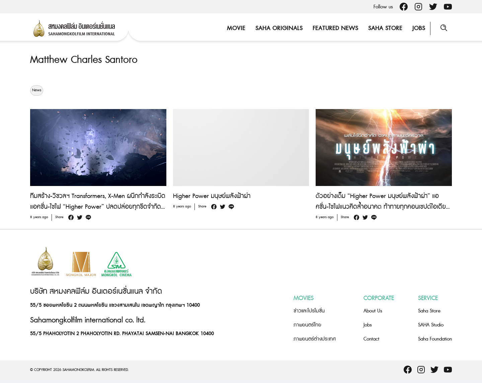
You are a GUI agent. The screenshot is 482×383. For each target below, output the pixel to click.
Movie (236, 28)
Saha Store (385, 28)
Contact (371, 339)
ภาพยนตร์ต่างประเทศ (315, 339)
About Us (373, 311)
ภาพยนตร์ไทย (307, 325)
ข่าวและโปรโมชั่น (309, 311)
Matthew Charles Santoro (84, 60)
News (36, 90)
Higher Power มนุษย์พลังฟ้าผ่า (211, 196)
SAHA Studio (431, 325)
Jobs (418, 28)
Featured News (335, 28)
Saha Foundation (435, 339)
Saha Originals (279, 28)
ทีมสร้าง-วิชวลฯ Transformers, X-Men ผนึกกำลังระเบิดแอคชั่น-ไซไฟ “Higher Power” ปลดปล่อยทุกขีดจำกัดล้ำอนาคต (97, 206)
